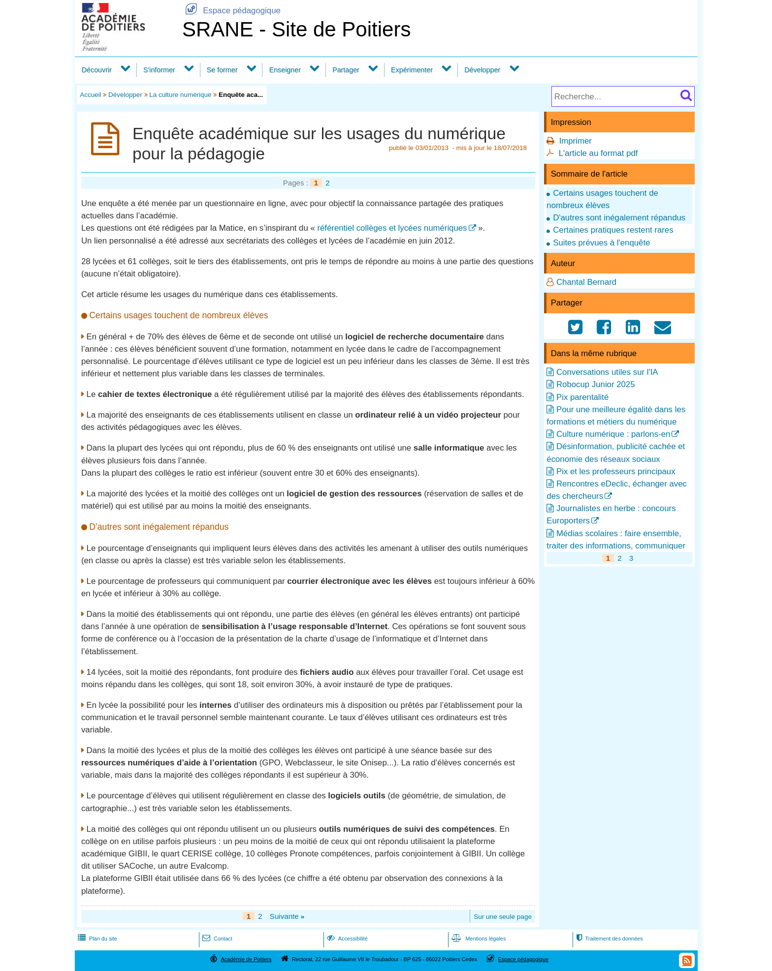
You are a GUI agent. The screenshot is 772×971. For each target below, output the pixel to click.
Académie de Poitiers (246, 959)
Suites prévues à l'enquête (601, 242)
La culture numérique (180, 94)
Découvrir (97, 70)
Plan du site (96, 938)
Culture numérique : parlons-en (613, 434)
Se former (222, 70)
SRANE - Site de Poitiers (296, 29)
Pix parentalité (582, 397)
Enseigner (285, 70)
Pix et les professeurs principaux (616, 471)
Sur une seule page (503, 916)
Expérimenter (412, 70)
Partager (345, 70)
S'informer (159, 70)
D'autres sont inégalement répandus (619, 217)
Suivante (287, 916)
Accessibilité (346, 938)
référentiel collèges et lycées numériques (392, 228)
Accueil (90, 94)
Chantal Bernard (586, 282)
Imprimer (575, 141)
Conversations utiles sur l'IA (607, 372)
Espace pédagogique (231, 10)
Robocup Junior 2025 (595, 384)
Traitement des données (608, 938)
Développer (482, 70)
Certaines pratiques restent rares (613, 230)
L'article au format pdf (598, 153)
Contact (216, 938)
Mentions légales (478, 938)
